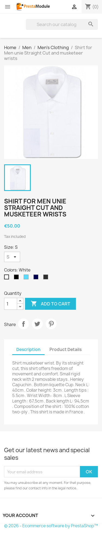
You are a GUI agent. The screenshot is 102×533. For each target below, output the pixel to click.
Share (23, 323)
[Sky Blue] (27, 278)
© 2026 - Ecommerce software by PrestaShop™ (51, 526)
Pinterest (51, 323)
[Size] (12, 257)
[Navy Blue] (37, 278)
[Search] (62, 24)
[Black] (17, 278)
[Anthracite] (46, 278)
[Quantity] (10, 304)
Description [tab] (28, 349)
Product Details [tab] (66, 349)
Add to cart (50, 303)
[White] (7, 278)
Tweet (37, 323)
